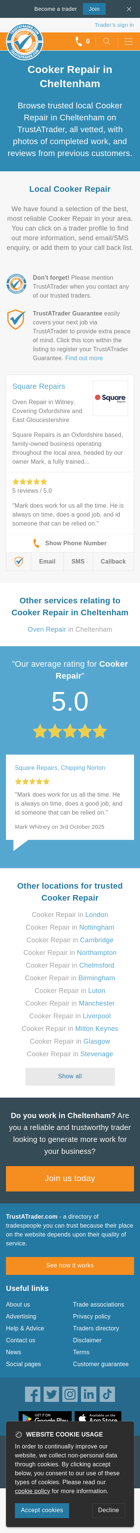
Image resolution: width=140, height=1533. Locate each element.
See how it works (70, 1265)
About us (18, 1304)
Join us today (70, 1178)
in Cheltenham (70, 629)
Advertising (21, 1316)
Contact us (20, 1340)
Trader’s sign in (114, 25)
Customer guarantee (101, 1364)
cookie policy (32, 1491)
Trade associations (98, 1304)
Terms (81, 1352)
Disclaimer (87, 1340)
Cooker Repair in (70, 914)
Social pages (23, 1364)
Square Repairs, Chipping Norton (60, 768)
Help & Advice (25, 1328)
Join (91, 8)
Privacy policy (92, 1316)
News (13, 1352)
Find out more (84, 358)
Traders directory (96, 1328)
